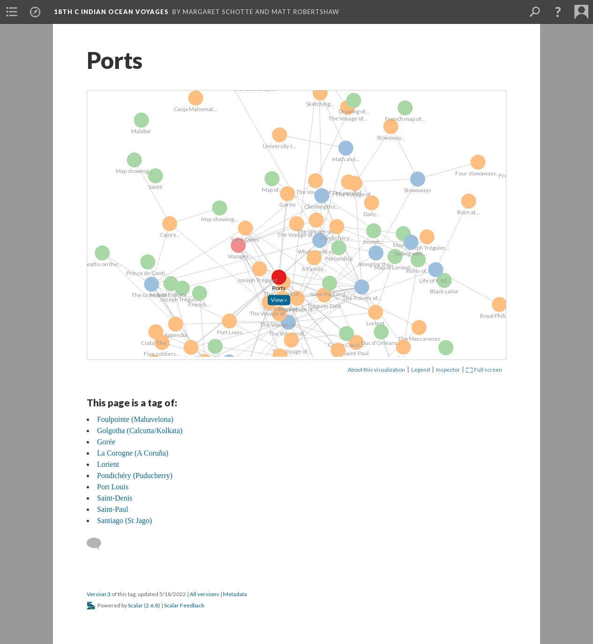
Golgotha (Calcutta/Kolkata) (140, 430)
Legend (420, 369)
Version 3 (99, 594)
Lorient (108, 464)
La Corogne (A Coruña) (132, 453)
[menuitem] (11, 11)
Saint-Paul (112, 509)
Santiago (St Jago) (124, 520)
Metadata (235, 594)
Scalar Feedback (184, 605)
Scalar (135, 605)
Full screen (484, 369)
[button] (558, 11)
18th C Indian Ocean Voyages (111, 11)
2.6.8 (152, 605)
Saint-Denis (115, 498)
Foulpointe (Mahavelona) (135, 419)
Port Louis (112, 487)
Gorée (106, 442)
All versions (204, 594)
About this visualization (376, 369)
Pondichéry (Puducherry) (134, 475)
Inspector (448, 369)
